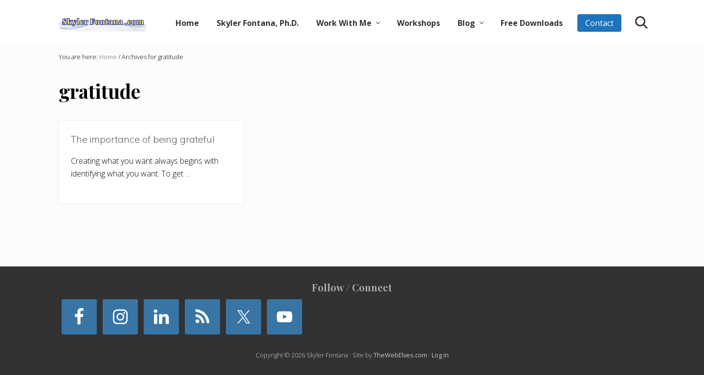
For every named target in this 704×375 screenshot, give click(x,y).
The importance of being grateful (143, 139)
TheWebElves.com (400, 355)
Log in (440, 355)
